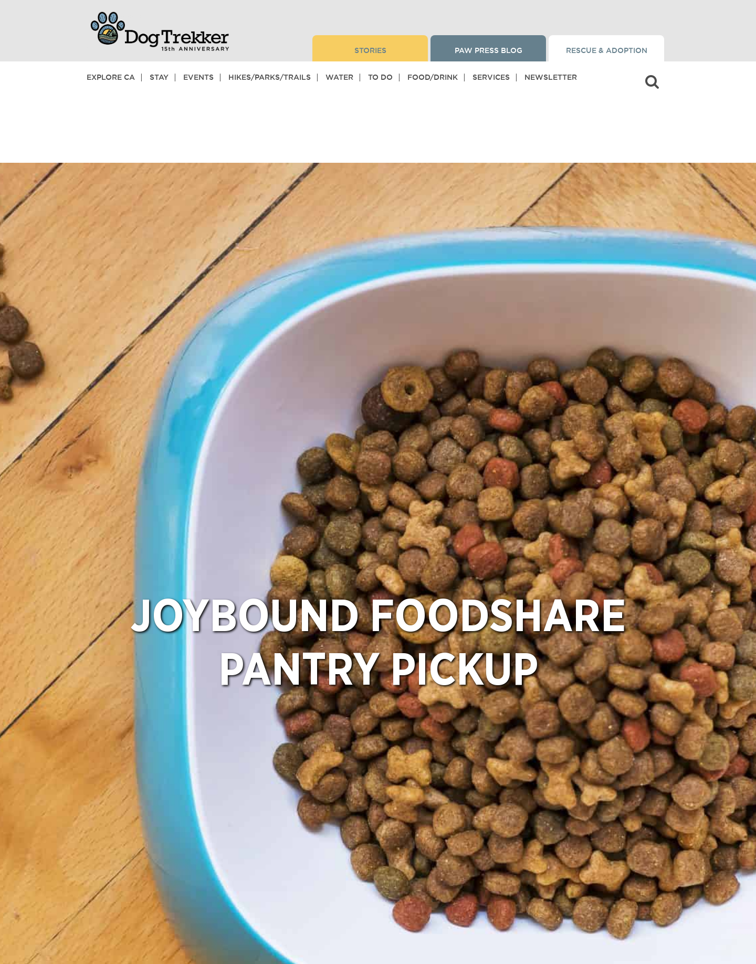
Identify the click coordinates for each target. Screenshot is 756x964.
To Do (380, 77)
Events (198, 77)
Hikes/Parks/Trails (269, 77)
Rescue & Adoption (606, 50)
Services (491, 77)
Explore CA (111, 77)
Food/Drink (432, 77)
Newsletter (550, 77)
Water (339, 77)
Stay (159, 77)
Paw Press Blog (488, 50)
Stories (370, 50)
